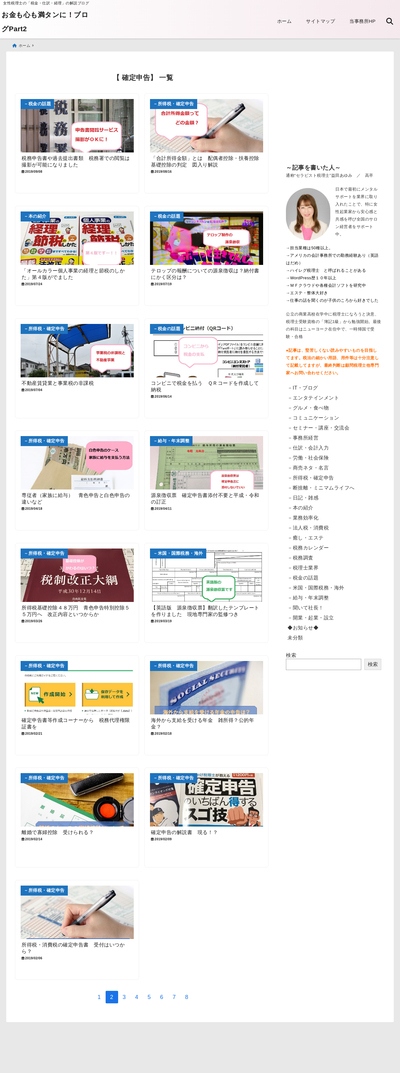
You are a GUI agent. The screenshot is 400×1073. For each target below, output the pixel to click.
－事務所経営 (303, 437)
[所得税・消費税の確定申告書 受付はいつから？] (77, 914)
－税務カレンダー (308, 547)
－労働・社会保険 (308, 457)
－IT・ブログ (303, 387)
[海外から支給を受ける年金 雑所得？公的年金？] (206, 688)
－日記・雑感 (303, 497)
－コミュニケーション (313, 417)
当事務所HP (362, 21)
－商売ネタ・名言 (308, 467)
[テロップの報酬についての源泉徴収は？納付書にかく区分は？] (206, 238)
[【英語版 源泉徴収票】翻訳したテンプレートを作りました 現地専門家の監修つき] (206, 576)
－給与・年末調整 (308, 597)
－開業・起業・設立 (311, 617)
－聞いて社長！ (306, 607)
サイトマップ (320, 21)
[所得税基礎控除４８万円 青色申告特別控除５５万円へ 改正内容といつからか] (77, 576)
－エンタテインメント (313, 397)
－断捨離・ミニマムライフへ (321, 487)
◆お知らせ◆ (303, 627)
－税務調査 (300, 557)
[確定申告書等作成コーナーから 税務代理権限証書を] (77, 688)
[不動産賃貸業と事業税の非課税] (77, 351)
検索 (291, 655)
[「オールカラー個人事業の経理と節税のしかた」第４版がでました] (77, 238)
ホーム (284, 21)
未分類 (295, 637)
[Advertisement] (334, 112)
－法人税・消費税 (308, 527)
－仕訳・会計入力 (308, 447)
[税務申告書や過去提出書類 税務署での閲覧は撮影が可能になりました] (77, 125)
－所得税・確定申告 (311, 477)
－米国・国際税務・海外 (316, 587)
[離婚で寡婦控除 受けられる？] (77, 801)
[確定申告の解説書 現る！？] (206, 801)
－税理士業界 (303, 567)
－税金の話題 (303, 577)
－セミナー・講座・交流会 (318, 427)
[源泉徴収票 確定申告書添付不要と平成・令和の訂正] (206, 463)
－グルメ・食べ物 (308, 407)
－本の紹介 (300, 507)
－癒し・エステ (306, 537)
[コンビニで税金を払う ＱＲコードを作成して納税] (206, 351)
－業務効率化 (303, 517)
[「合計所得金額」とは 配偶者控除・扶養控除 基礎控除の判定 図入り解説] (206, 125)
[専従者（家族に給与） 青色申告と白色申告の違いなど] (77, 463)
